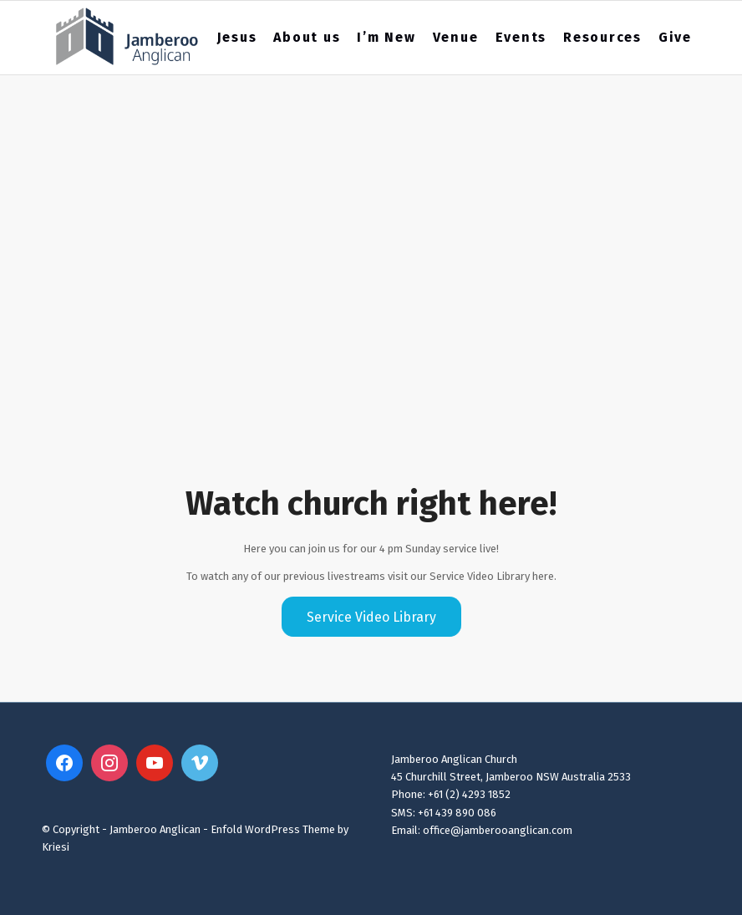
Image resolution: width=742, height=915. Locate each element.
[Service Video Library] (371, 617)
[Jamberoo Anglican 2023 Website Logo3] (127, 37)
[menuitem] (237, 37)
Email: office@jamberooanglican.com (481, 830)
